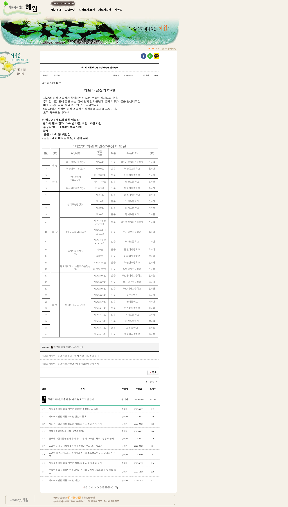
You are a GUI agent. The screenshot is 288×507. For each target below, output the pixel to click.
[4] (92, 487)
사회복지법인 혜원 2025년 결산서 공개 (68, 416)
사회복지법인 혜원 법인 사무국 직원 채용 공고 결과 (74, 355)
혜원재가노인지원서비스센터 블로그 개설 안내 (71, 399)
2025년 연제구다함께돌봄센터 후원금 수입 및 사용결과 (76, 446)
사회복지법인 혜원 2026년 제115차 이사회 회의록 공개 (75, 423)
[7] (101, 487)
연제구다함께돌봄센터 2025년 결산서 (67, 431)
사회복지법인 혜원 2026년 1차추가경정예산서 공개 (74, 409)
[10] (111, 487)
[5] (95, 487)
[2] (85, 487)
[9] (107, 487)
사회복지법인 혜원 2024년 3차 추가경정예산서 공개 (74, 363)
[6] (98, 487)
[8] (104, 487)
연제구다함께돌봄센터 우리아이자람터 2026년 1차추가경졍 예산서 (81, 438)
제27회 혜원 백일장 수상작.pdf (67, 347)
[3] (89, 487)
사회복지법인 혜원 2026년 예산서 (65, 480)
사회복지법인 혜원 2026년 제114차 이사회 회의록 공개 (75, 463)
